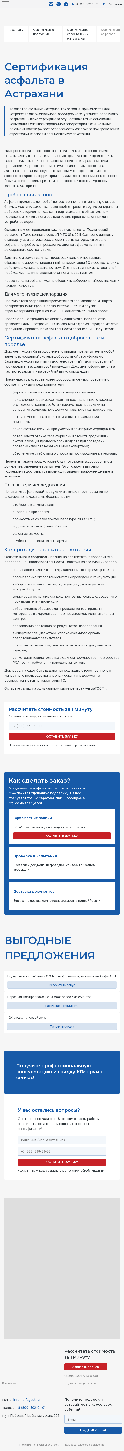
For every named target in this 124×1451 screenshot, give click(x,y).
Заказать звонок (85, 1367)
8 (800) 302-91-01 (31, 1407)
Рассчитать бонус (62, 985)
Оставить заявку (62, 736)
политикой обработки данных (76, 745)
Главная (16, 30)
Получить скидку (62, 1026)
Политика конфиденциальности (39, 1444)
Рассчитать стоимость (62, 1006)
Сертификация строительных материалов (79, 34)
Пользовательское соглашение (84, 1444)
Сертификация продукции (45, 32)
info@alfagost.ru (26, 1399)
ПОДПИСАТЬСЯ (93, 1430)
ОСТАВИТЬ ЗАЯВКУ (62, 835)
